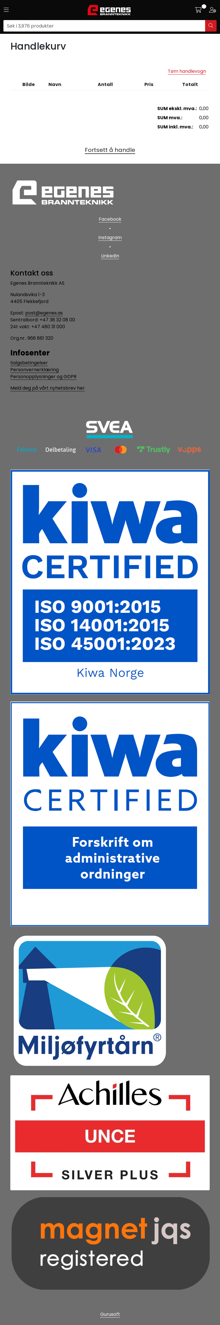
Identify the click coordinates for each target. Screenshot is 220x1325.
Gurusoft (110, 1314)
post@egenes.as (44, 313)
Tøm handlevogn (187, 71)
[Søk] (104, 26)
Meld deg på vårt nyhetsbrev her (47, 388)
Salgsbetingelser (29, 362)
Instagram (110, 237)
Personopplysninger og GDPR (43, 376)
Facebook (110, 219)
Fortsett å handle (110, 150)
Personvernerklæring (34, 369)
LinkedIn (110, 256)
